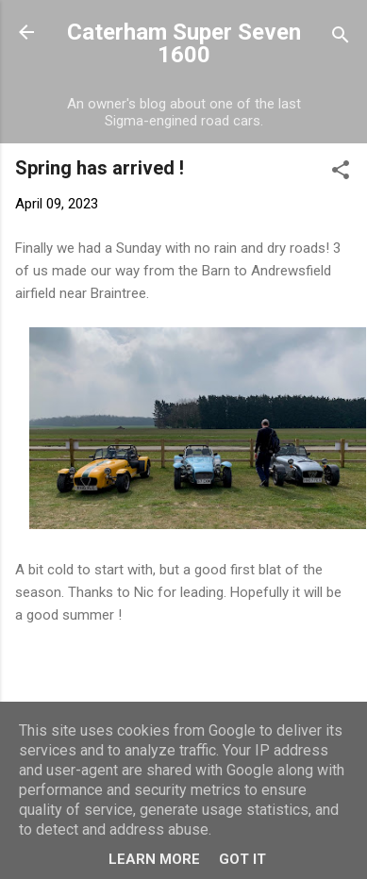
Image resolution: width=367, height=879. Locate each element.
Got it (242, 859)
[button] (340, 173)
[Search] (340, 38)
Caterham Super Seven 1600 (184, 43)
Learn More (154, 859)
